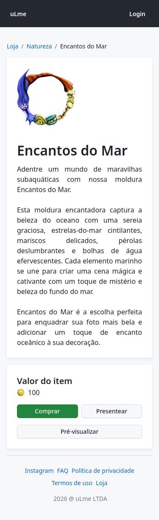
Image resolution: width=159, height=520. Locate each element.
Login (137, 14)
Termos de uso (72, 483)
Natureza (39, 46)
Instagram (39, 470)
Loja (12, 46)
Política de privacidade (103, 470)
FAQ (63, 470)
